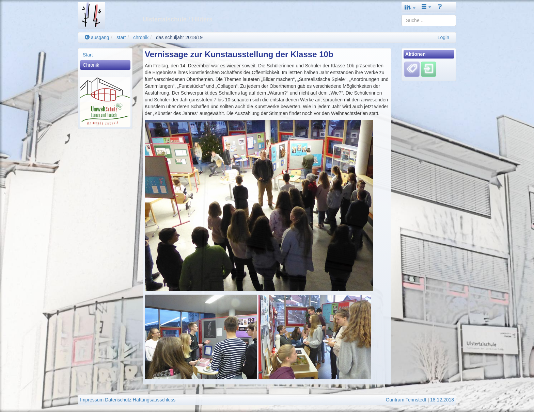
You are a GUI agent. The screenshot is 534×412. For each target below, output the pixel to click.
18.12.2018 (442, 399)
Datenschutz (118, 399)
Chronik (91, 65)
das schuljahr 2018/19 (179, 37)
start (121, 37)
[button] (410, 7)
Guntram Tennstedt (406, 399)
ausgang (97, 37)
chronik (140, 37)
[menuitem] (105, 55)
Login (443, 37)
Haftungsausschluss (154, 399)
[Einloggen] (428, 69)
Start (88, 54)
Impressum (92, 399)
